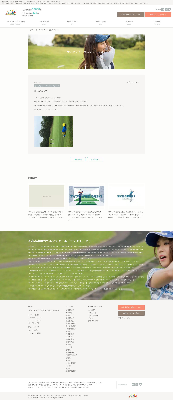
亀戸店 (68, 360)
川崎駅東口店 (71, 329)
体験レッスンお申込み (158, 14)
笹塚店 (68, 358)
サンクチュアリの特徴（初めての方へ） (44, 310)
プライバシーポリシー (125, 318)
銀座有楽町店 (71, 323)
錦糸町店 (69, 337)
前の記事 (78, 159)
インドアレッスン (34, 320)
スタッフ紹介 (33, 330)
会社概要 (91, 310)
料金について (33, 327)
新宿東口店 (70, 315)
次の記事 (94, 159)
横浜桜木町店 (71, 371)
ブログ (90, 318)
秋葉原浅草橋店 (71, 355)
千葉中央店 (70, 342)
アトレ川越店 (71, 326)
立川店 (68, 366)
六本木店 (69, 313)
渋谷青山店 (70, 339)
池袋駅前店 (70, 310)
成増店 (68, 350)
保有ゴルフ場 (93, 321)
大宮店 (68, 368)
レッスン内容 (33, 315)
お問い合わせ (93, 315)
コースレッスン (34, 323)
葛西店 (68, 331)
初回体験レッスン (34, 317)
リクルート (92, 313)
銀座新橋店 (70, 321)
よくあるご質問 (34, 333)
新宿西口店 (70, 318)
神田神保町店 (71, 352)
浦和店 (68, 345)
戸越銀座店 (70, 334)
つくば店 (69, 347)
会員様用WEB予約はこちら (131, 14)
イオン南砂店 (71, 363)
